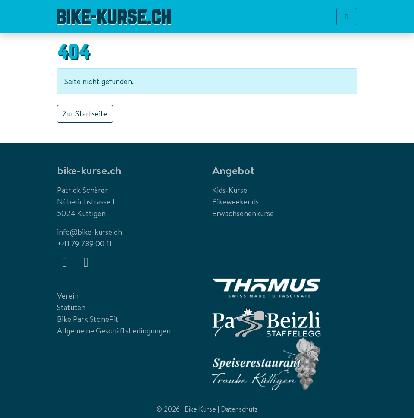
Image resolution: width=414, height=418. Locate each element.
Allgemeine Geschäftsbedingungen (114, 330)
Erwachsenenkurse (243, 213)
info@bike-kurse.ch (89, 231)
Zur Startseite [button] (85, 113)
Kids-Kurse (229, 190)
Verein (67, 295)
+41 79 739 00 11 (84, 243)
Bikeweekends (235, 201)
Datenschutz (239, 409)
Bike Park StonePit (88, 319)
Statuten (71, 307)
